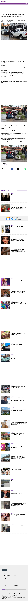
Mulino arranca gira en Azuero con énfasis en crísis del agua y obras (18, 387)
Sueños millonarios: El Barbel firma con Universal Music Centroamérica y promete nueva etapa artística (18, 207)
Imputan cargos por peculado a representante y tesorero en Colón (18, 526)
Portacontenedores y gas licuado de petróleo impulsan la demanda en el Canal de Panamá (18, 482)
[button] (12, 169)
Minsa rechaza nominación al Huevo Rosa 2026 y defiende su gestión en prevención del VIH (18, 446)
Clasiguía (16, 585)
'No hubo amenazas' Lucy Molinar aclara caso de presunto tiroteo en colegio (18, 515)
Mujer (5, 585)
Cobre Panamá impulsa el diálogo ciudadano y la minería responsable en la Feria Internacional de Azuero (19, 228)
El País (12, 193)
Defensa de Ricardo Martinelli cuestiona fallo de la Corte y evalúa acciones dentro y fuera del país (18, 399)
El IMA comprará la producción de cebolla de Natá (18, 334)
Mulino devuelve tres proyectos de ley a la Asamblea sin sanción (19, 493)
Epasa (15, 575)
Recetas (15, 578)
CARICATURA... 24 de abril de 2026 (18, 469)
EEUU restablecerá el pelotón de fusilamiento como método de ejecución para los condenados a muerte (18, 251)
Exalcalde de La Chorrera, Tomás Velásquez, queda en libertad (18, 292)
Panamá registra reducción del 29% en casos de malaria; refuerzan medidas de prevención (19, 423)
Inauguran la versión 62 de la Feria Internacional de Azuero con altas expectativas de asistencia (18, 457)
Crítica (5, 578)
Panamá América (7, 575)
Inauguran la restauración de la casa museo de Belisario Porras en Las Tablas (18, 434)
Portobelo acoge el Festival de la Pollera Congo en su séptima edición (18, 303)
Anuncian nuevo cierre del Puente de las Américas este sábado (18, 410)
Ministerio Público (4, 164)
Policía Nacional (13, 164)
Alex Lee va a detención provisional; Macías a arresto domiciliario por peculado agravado (18, 504)
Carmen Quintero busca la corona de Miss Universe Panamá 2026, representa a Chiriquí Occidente (18, 239)
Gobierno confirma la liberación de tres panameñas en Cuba (19, 195)
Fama (12, 204)
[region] (14, 9)
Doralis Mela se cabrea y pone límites (18, 280)
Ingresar (25, 3)
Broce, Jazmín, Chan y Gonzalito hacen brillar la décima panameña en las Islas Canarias (19, 357)
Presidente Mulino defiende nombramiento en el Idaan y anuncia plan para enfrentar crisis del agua (18, 345)
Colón (25, 164)
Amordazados (20, 164)
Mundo (12, 248)
